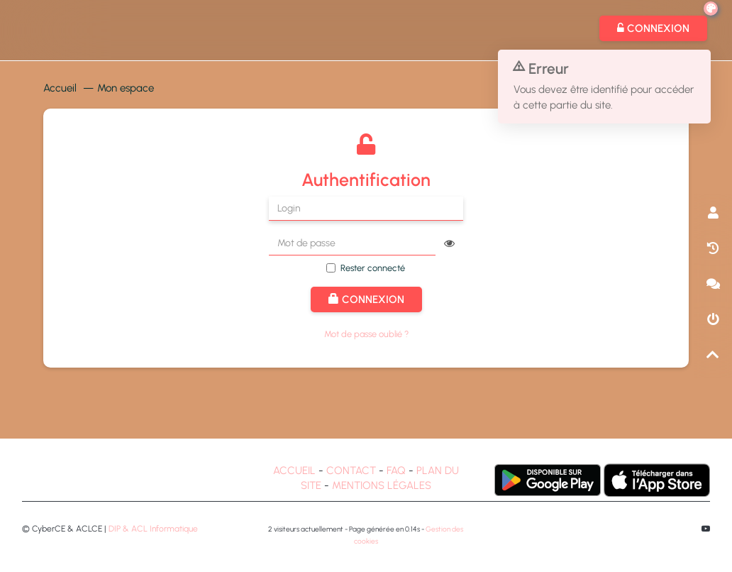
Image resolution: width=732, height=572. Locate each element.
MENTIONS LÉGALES (381, 485)
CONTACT (351, 470)
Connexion (366, 299)
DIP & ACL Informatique (153, 529)
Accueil (60, 88)
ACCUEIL (294, 470)
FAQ (396, 470)
